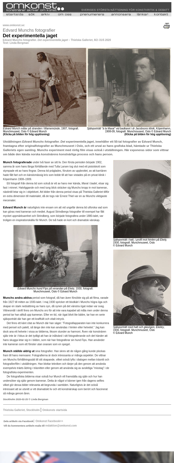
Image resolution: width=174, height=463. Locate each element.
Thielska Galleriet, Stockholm (22, 410)
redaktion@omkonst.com (61, 425)
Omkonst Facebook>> (49, 421)
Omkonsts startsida (54, 410)
